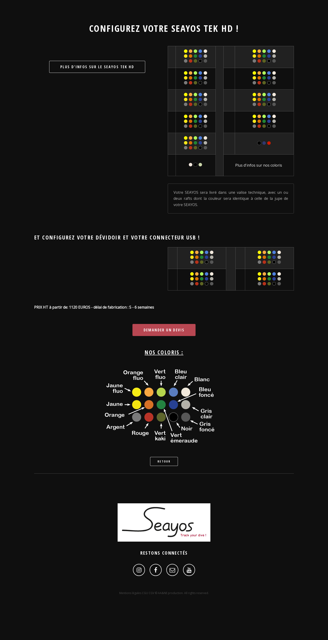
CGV (152, 593)
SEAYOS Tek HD (202, 28)
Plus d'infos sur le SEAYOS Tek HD (97, 66)
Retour (164, 461)
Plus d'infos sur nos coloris (258, 165)
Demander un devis (164, 330)
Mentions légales (130, 593)
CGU (145, 593)
